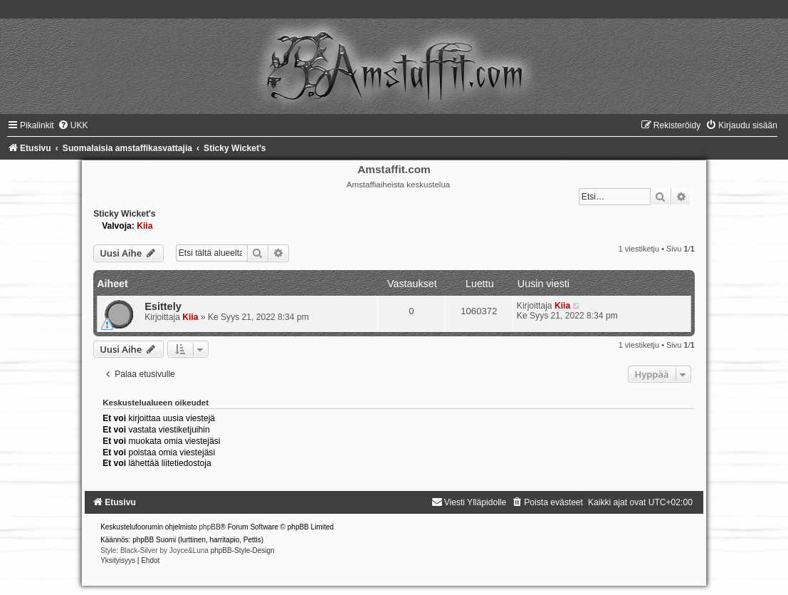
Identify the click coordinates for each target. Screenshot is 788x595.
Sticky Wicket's (124, 214)
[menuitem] (73, 125)
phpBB (210, 527)
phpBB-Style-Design (243, 550)
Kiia (144, 226)
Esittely (163, 306)
